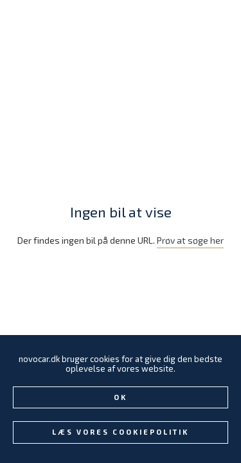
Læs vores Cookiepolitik (120, 432)
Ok (120, 397)
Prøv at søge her (190, 240)
